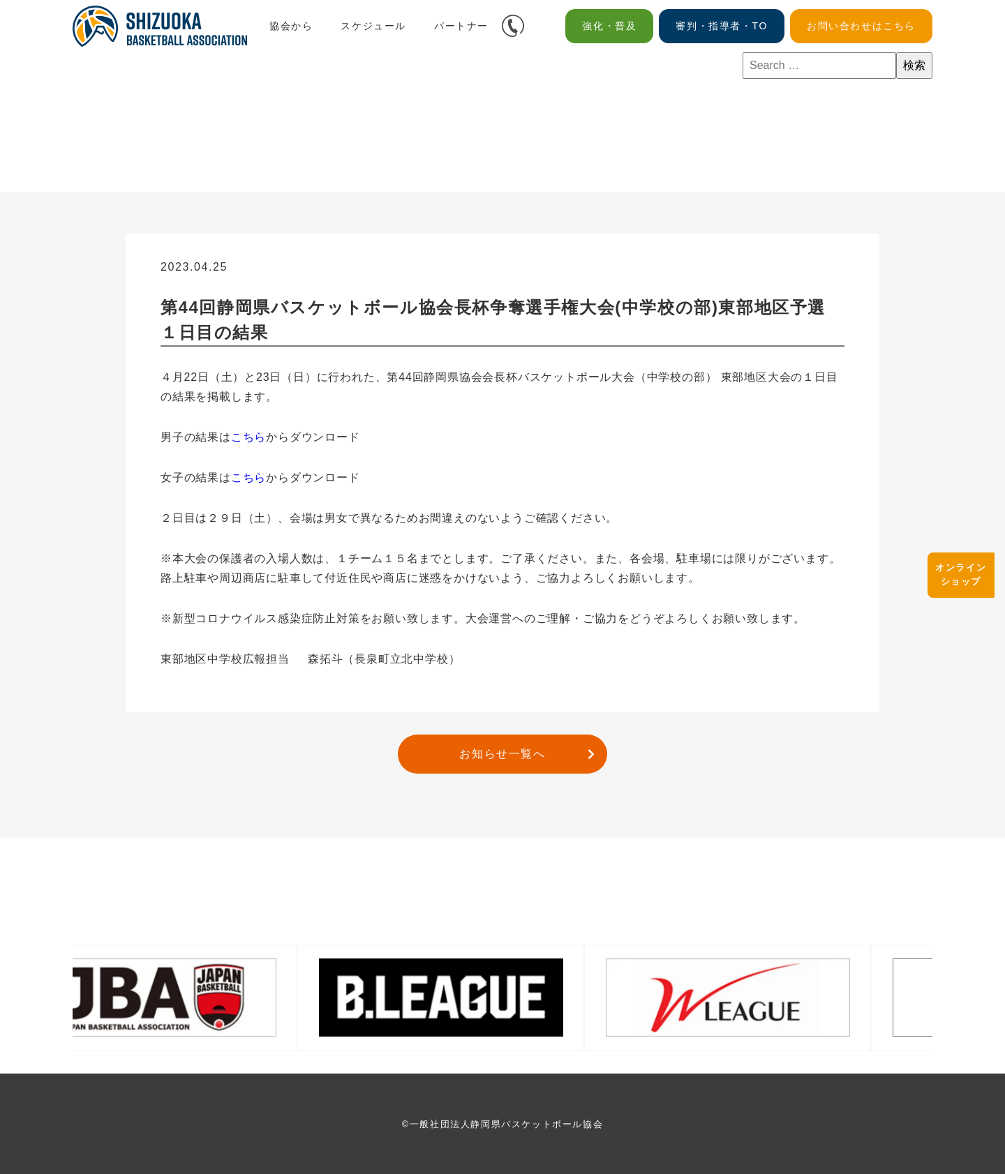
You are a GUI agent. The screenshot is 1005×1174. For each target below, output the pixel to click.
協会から (291, 25)
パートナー (461, 25)
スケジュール (373, 25)
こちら (248, 437)
